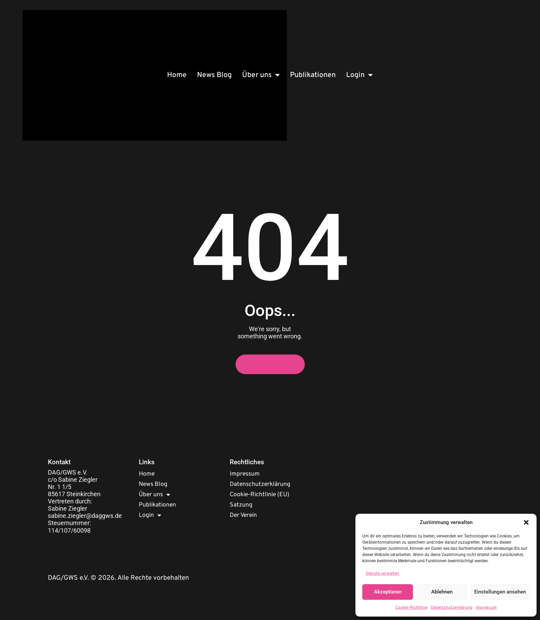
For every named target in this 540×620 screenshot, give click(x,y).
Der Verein (243, 515)
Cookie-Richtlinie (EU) (259, 495)
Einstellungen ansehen (500, 592)
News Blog (214, 75)
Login (359, 75)
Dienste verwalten (382, 573)
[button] (526, 522)
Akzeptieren (388, 592)
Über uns (261, 75)
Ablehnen (442, 592)
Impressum (486, 607)
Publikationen (313, 75)
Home (177, 75)
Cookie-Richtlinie (411, 607)
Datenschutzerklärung (452, 607)
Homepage (270, 364)
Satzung (241, 505)
